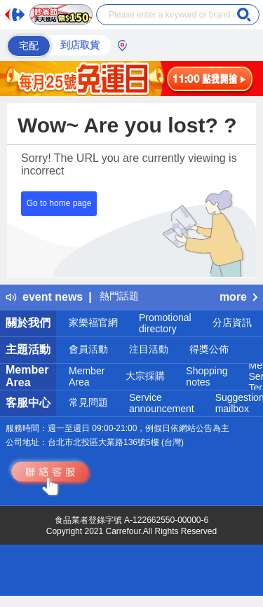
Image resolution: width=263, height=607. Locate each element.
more (238, 297)
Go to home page (59, 203)
